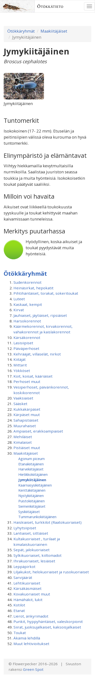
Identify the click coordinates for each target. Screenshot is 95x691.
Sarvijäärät (22, 577)
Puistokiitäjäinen (31, 500)
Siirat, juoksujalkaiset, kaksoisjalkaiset (47, 627)
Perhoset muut (26, 381)
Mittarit (20, 365)
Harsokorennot (27, 321)
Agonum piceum (31, 458)
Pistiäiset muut (26, 447)
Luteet (19, 298)
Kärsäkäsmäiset (27, 588)
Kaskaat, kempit (27, 304)
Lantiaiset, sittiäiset (30, 533)
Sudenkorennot (27, 282)
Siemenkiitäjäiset (31, 506)
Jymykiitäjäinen (32, 479)
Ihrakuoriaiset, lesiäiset (34, 560)
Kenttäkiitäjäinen (31, 490)
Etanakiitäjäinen (31, 463)
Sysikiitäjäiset (29, 511)
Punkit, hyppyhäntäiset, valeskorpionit (48, 621)
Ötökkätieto (50, 6)
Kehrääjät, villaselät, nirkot (37, 354)
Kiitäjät (19, 359)
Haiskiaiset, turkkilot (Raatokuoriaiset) (47, 522)
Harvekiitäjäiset (30, 469)
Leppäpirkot (24, 566)
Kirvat (18, 309)
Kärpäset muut (26, 414)
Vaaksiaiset (23, 398)
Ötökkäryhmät (21, 31)
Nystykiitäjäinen (31, 495)
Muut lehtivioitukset (31, 643)
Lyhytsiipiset (24, 527)
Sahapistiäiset (25, 420)
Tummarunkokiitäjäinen (37, 516)
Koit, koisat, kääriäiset (33, 376)
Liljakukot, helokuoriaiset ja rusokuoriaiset (51, 571)
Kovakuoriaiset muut (31, 594)
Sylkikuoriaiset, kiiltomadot (37, 555)
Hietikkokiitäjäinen (33, 474)
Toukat (19, 632)
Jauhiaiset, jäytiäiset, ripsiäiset (40, 315)
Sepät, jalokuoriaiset (31, 549)
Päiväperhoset (26, 348)
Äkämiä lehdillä (26, 638)
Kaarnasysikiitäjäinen (35, 485)
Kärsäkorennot (26, 337)
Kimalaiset (22, 442)
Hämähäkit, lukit (27, 599)
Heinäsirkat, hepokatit (33, 287)
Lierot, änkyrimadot (30, 616)
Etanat (19, 610)
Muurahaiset (24, 425)
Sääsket (20, 403)
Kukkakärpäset (26, 409)
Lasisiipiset (23, 342)
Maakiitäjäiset (54, 31)
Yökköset (21, 370)
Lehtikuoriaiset (26, 583)
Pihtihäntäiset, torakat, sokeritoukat (45, 293)
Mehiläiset (22, 436)
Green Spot (33, 669)
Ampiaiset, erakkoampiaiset (38, 431)
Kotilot (19, 604)
